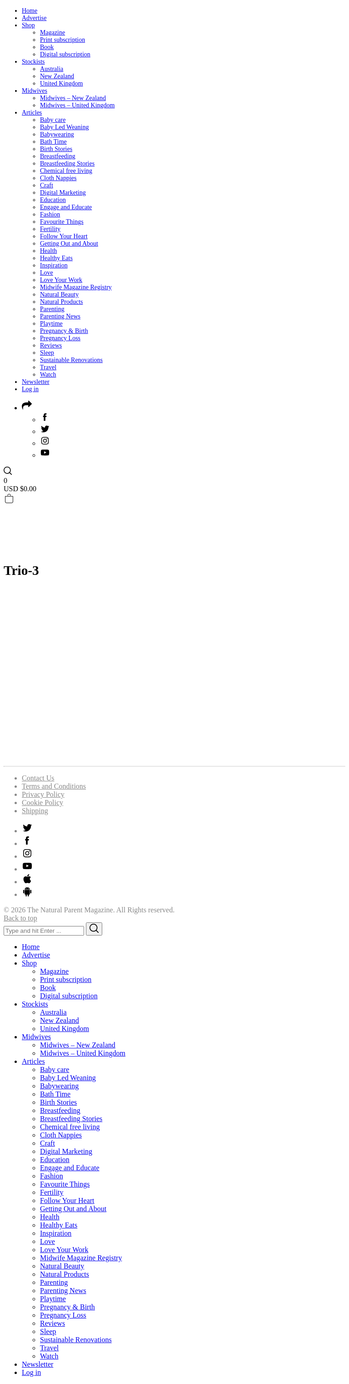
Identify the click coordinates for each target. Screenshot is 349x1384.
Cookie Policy (42, 802)
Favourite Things (62, 221)
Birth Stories (56, 149)
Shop (28, 25)
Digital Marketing (63, 192)
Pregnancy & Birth (64, 330)
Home (29, 10)
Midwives (34, 90)
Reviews (51, 345)
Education (53, 199)
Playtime (51, 323)
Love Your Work (61, 280)
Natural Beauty (59, 294)
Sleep (47, 352)
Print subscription (62, 39)
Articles (32, 112)
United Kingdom (61, 83)
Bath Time (53, 141)
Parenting (52, 309)
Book (47, 47)
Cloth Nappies (58, 178)
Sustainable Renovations (71, 360)
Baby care (52, 119)
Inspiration (54, 265)
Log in (30, 389)
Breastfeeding (57, 156)
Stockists (33, 61)
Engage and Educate (66, 207)
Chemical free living (66, 170)
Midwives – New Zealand (73, 98)
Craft (46, 185)
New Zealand (57, 76)
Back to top (20, 918)
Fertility (50, 229)
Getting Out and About (69, 243)
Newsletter (36, 381)
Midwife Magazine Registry (76, 287)
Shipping (35, 811)
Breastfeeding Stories (67, 163)
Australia (51, 68)
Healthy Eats (56, 258)
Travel (48, 367)
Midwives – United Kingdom (77, 105)
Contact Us (38, 778)
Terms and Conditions (54, 786)
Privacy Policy (43, 794)
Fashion (50, 214)
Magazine (52, 32)
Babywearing (57, 134)
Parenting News (60, 316)
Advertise (34, 18)
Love (46, 272)
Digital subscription (65, 54)
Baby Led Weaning (64, 127)
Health (48, 250)
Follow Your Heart (64, 236)
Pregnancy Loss (60, 338)
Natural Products (61, 301)
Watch (48, 374)
